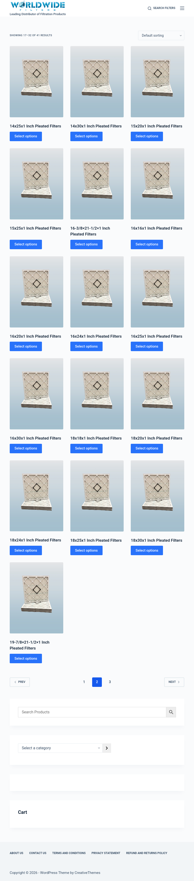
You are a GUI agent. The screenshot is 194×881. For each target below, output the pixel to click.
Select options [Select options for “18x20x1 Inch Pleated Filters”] (146, 448)
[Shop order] (161, 35)
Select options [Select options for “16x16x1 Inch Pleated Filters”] (146, 244)
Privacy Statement (105, 853)
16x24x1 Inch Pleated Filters (96, 336)
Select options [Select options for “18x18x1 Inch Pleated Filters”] (86, 448)
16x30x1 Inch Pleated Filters (35, 438)
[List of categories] (60, 748)
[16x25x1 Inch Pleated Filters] (157, 291)
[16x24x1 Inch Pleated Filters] (97, 291)
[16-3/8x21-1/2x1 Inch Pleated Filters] (97, 183)
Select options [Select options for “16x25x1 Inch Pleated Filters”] (146, 346)
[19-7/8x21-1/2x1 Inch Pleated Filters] (36, 597)
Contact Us (37, 853)
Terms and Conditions (69, 853)
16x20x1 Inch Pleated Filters (35, 336)
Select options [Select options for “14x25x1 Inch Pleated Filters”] (25, 136)
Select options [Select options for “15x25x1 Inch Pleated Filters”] (25, 244)
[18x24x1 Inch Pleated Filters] (36, 496)
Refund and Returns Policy (146, 853)
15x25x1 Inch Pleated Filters (35, 228)
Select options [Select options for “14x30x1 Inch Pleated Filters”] (86, 136)
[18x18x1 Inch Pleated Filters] (97, 393)
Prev (19, 682)
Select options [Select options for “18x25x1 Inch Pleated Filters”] (86, 550)
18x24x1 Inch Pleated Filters (35, 540)
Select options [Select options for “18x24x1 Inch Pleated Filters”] (25, 550)
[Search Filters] (161, 8)
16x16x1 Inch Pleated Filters (156, 228)
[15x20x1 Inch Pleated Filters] (157, 81)
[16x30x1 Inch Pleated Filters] (36, 393)
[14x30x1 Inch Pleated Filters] (97, 81)
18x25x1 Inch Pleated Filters (96, 540)
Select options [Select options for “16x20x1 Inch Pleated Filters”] (25, 346)
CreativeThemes (87, 873)
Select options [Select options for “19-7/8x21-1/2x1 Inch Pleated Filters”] (25, 658)
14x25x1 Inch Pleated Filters (35, 126)
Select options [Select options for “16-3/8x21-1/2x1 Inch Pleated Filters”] (86, 244)
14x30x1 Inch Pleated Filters (96, 126)
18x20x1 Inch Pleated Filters (156, 438)
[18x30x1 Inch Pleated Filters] (157, 496)
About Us (16, 853)
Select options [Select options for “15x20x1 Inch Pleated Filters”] (146, 136)
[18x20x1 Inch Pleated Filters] (157, 393)
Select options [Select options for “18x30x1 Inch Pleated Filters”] (146, 550)
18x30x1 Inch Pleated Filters (156, 540)
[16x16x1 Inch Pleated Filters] (157, 183)
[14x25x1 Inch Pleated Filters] (36, 81)
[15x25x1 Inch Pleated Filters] (36, 183)
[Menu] (182, 8)
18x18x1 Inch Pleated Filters (96, 438)
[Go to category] (107, 748)
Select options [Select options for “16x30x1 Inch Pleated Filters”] (25, 448)
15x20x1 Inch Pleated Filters (156, 126)
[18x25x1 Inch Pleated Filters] (97, 496)
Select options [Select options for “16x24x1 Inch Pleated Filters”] (86, 346)
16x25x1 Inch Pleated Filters (156, 336)
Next (174, 682)
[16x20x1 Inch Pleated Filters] (36, 291)
